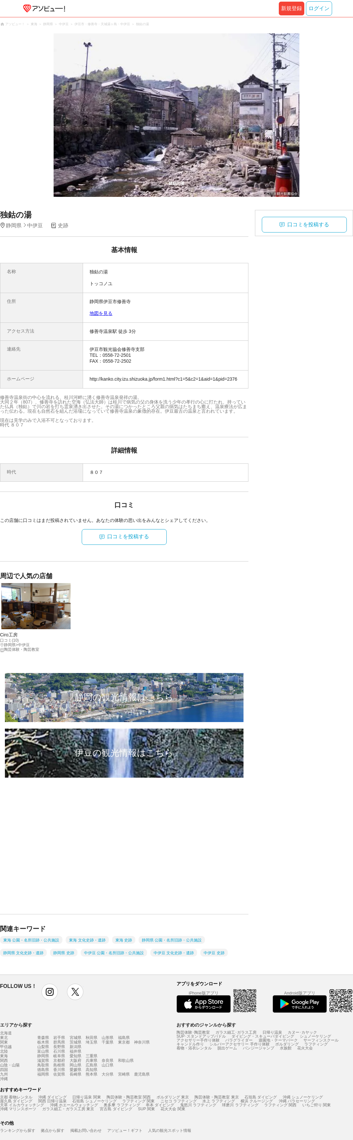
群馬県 (59, 1042)
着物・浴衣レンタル (194, 1048)
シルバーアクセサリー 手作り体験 (239, 1044)
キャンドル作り (190, 1044)
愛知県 (75, 1056)
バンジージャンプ (258, 1048)
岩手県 (59, 1037)
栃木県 (43, 1042)
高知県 (91, 1069)
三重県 (91, 1056)
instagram (50, 992)
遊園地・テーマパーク (278, 1040)
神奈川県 (142, 1042)
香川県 (59, 1069)
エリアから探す (16, 1025)
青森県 (43, 1037)
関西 (4, 1060)
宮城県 (75, 1037)
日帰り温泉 (272, 1032)
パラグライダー (239, 1040)
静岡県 (43, 1056)
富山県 (43, 1051)
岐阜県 (59, 1056)
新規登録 (291, 8)
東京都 (124, 1042)
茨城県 (75, 1042)
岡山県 (75, 1065)
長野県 (59, 1047)
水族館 (286, 1048)
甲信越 (6, 1047)
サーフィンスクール (321, 1040)
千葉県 (107, 1042)
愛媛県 (75, 1069)
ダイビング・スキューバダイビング (262, 1036)
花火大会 (305, 1048)
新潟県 (75, 1047)
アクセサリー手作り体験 (198, 1040)
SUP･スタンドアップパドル (201, 1036)
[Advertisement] (61, 852)
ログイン (319, 8)
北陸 (4, 1051)
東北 (4, 1038)
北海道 (6, 1033)
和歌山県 (126, 1060)
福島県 (124, 1037)
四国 (4, 1070)
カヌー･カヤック (302, 1032)
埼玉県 (91, 1042)
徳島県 (43, 1069)
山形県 (107, 1037)
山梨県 (43, 1047)
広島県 (91, 1065)
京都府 (59, 1060)
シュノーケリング (315, 1036)
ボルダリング (287, 1044)
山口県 (107, 1065)
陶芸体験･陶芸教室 (193, 1032)
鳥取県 (43, 1065)
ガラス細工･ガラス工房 (236, 1032)
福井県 (75, 1051)
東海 (4, 1056)
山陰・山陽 (10, 1065)
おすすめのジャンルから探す (206, 1025)
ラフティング (316, 1044)
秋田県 (91, 1037)
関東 (4, 1042)
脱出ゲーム (227, 1048)
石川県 (59, 1051)
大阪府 (75, 1060)
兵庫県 (91, 1060)
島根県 (59, 1065)
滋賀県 (43, 1060)
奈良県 (107, 1060)
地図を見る (101, 313)
